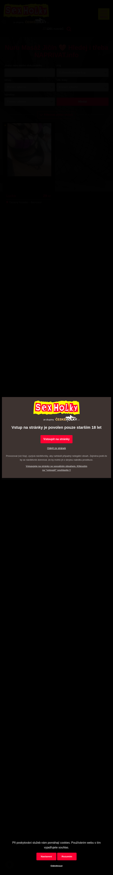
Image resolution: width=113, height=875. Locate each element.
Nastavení (46, 856)
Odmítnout (56, 866)
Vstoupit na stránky (56, 439)
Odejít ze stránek (56, 448)
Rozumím (67, 856)
